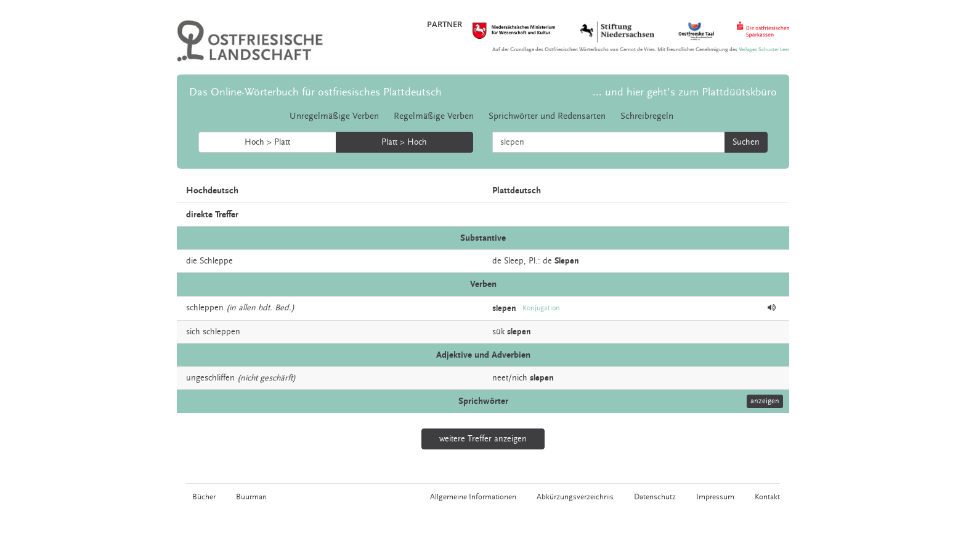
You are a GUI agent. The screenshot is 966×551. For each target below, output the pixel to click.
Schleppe (216, 261)
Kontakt (767, 497)
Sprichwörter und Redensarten (547, 116)
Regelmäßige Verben (434, 116)
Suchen (746, 142)
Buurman (251, 497)
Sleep (514, 261)
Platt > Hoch (404, 142)
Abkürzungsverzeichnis (575, 497)
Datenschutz (655, 497)
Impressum (715, 497)
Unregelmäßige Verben (334, 116)
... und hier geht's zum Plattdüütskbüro (685, 92)
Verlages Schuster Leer (764, 49)
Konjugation (541, 308)
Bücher (204, 497)
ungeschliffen (210, 378)
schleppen (205, 308)
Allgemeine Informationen (473, 497)
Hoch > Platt (267, 142)
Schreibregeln (646, 116)
